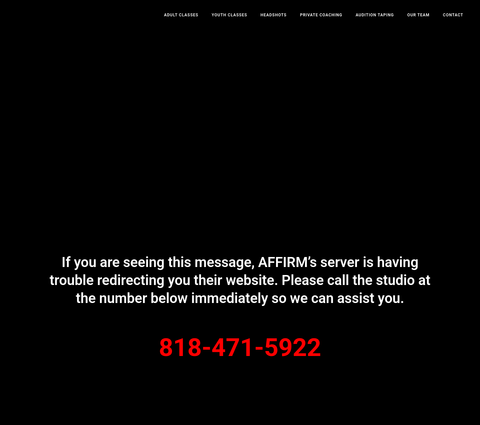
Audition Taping (375, 15)
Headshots (273, 15)
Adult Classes (181, 15)
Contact (453, 15)
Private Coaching (321, 15)
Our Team (418, 15)
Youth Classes (229, 15)
